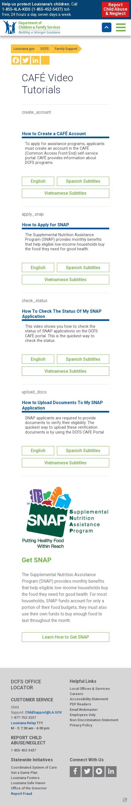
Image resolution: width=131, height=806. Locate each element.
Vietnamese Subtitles (65, 193)
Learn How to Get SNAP (65, 637)
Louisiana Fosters (25, 778)
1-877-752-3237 (23, 717)
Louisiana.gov (24, 49)
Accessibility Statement (89, 699)
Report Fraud (21, 794)
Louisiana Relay (23, 723)
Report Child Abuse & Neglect (115, 9)
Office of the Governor (29, 788)
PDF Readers (80, 704)
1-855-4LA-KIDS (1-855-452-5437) (32, 9)
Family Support (66, 49)
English (38, 181)
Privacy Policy (81, 725)
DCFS (45, 49)
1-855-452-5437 (23, 750)
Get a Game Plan (24, 773)
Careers (76, 694)
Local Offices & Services (90, 689)
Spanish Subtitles (83, 181)
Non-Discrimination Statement (94, 720)
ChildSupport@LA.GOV (43, 712)
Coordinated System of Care (34, 767)
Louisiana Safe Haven (28, 783)
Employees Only (82, 715)
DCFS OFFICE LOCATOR (26, 684)
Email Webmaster (84, 710)
